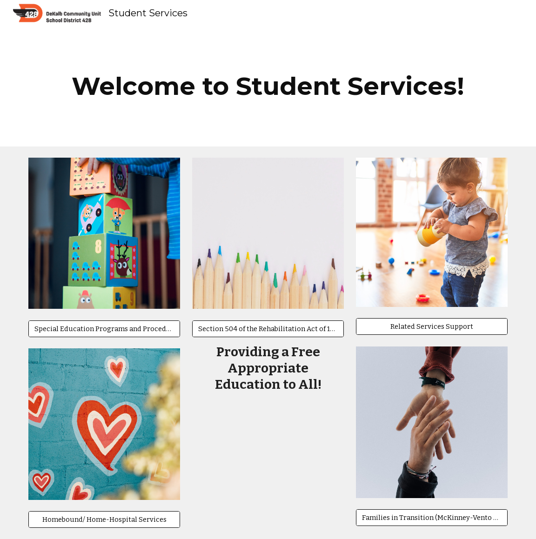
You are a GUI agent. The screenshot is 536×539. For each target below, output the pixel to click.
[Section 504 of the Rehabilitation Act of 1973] (268, 328)
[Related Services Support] (431, 327)
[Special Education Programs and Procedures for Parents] (104, 328)
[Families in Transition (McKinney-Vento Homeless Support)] (431, 517)
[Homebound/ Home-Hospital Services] (104, 519)
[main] (268, 86)
